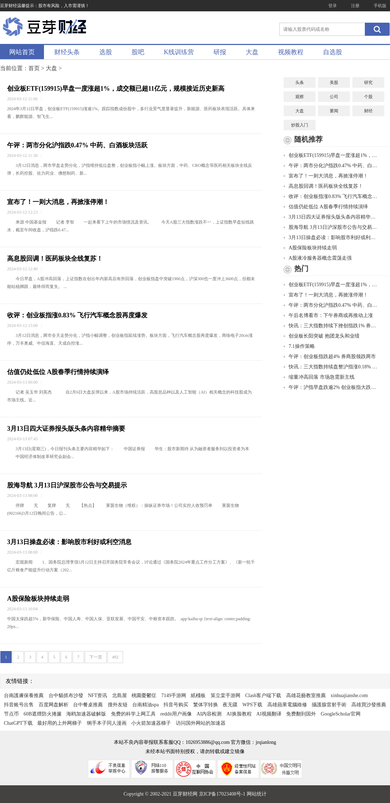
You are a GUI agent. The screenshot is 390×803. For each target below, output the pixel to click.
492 (115, 657)
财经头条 (67, 52)
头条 (299, 82)
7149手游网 (173, 695)
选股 (105, 52)
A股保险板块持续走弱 (38, 598)
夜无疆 (230, 704)
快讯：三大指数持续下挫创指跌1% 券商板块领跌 (331, 325)
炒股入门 (299, 125)
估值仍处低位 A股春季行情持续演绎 (58, 371)
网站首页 (22, 52)
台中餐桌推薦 (88, 704)
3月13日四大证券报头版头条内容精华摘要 (66, 428)
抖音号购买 (175, 704)
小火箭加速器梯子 (151, 723)
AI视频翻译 (269, 714)
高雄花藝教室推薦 (306, 695)
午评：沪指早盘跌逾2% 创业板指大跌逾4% (331, 387)
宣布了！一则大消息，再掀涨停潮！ (58, 201)
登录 (332, 5)
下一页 (95, 657)
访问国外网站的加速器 (200, 723)
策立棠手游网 (225, 695)
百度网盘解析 (53, 704)
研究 (368, 82)
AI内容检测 (209, 714)
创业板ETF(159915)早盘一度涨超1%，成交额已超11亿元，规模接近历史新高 (115, 88)
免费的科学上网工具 (133, 714)
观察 (299, 96)
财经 (368, 110)
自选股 (332, 52)
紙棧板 (198, 695)
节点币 (11, 714)
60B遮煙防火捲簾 (43, 714)
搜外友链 (118, 704)
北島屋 (119, 695)
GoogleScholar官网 (341, 714)
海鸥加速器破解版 (86, 714)
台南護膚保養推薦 (24, 695)
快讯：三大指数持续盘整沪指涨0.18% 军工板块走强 (331, 366)
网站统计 (257, 794)
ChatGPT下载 (18, 723)
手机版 (380, 5)
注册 (355, 5)
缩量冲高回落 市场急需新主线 (319, 377)
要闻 (334, 110)
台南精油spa (145, 704)
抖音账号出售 (19, 704)
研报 (219, 52)
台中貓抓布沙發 (66, 695)
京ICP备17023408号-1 (223, 794)
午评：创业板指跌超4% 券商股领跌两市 (330, 356)
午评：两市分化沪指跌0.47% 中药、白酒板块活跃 (77, 145)
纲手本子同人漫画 (107, 723)
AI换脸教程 (239, 714)
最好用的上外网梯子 (59, 723)
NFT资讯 (97, 695)
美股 (334, 82)
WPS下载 (253, 704)
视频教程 (290, 52)
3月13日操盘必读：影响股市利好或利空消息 (69, 541)
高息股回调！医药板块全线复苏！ (55, 258)
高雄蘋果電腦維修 (287, 704)
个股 (368, 96)
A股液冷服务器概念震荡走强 (318, 258)
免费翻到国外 (301, 714)
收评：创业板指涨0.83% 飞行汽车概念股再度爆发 (77, 315)
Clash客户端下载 (263, 695)
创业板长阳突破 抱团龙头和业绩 (322, 336)
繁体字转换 (205, 704)
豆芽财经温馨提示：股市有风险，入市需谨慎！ (44, 5)
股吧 (138, 52)
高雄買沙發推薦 (368, 704)
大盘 (252, 52)
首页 (34, 68)
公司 (334, 96)
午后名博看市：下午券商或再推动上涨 (328, 315)
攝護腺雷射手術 (329, 704)
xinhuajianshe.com (349, 695)
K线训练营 (179, 52)
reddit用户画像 (176, 714)
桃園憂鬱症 (144, 695)
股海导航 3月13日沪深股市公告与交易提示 (67, 485)
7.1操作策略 (299, 346)
